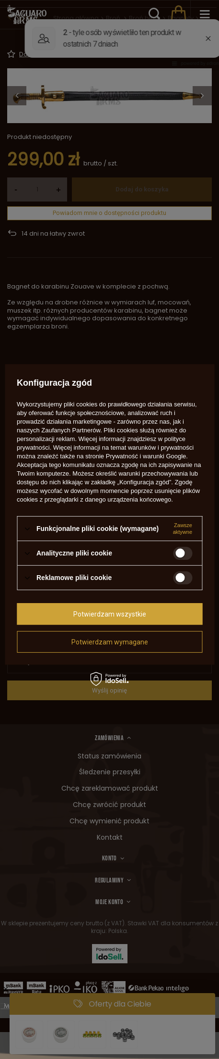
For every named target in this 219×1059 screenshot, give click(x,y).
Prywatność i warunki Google (146, 456)
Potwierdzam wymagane (109, 642)
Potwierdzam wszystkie (109, 614)
